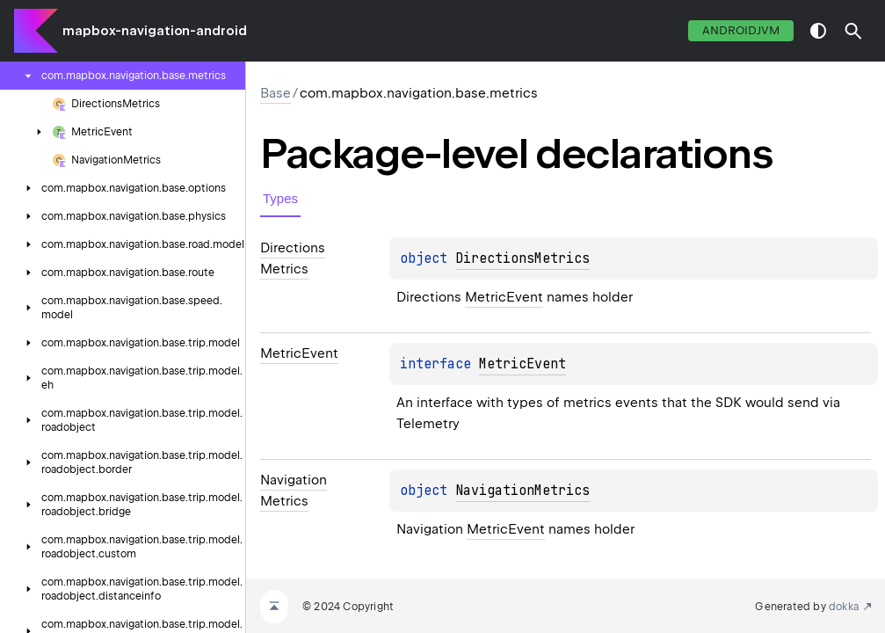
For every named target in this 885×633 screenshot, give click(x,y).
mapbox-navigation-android (154, 31)
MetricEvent (504, 297)
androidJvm (741, 30)
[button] (853, 30)
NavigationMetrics (522, 490)
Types (280, 198)
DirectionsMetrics (522, 258)
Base (275, 93)
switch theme (818, 30)
